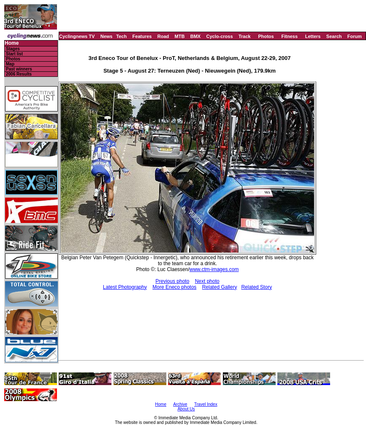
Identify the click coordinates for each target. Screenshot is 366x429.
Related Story (256, 287)
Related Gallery (219, 287)
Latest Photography (125, 287)
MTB (180, 36)
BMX (195, 36)
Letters (313, 36)
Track (245, 36)
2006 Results (19, 74)
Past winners (19, 69)
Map (10, 64)
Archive (180, 404)
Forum (354, 36)
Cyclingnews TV (77, 36)
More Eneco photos (174, 287)
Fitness (289, 36)
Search (334, 36)
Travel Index (205, 404)
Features (142, 36)
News (106, 36)
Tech (121, 36)
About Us (186, 409)
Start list (14, 54)
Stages (13, 48)
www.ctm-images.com (214, 269)
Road (163, 36)
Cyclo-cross (219, 36)
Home (12, 43)
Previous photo (172, 281)
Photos (266, 36)
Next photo (207, 281)
